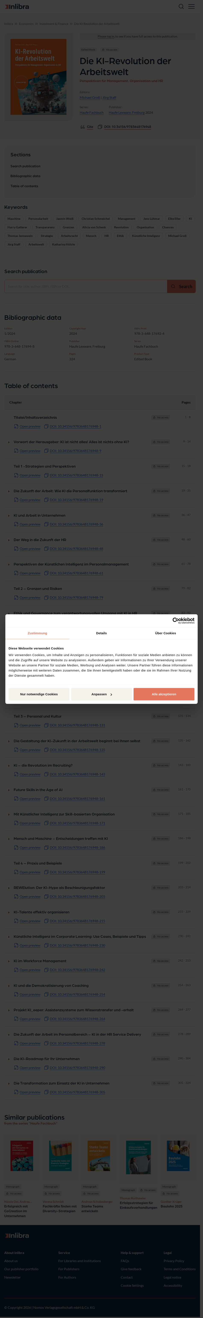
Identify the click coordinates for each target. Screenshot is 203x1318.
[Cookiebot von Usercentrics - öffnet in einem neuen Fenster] (175, 620)
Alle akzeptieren (164, 694)
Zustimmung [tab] (37, 633)
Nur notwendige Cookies (39, 694)
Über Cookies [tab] (165, 633)
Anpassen (101, 694)
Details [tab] (101, 633)
